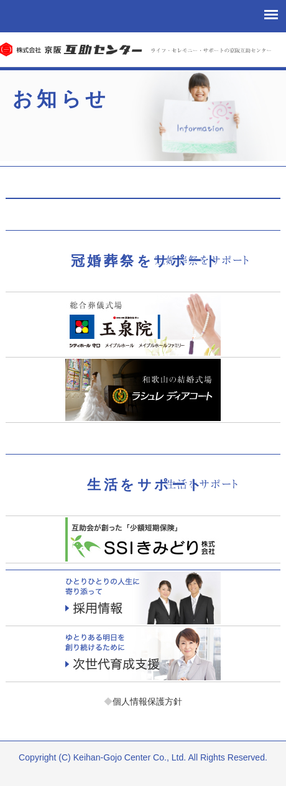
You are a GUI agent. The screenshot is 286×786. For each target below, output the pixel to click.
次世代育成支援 (143, 654)
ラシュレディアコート (143, 390)
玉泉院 (143, 324)
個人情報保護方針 (143, 701)
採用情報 (143, 598)
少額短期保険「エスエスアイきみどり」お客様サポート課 (143, 539)
